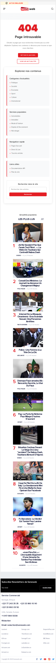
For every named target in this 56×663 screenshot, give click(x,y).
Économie (14, 90)
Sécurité (20, 355)
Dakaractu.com (26, 652)
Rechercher (28, 194)
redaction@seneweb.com (18, 625)
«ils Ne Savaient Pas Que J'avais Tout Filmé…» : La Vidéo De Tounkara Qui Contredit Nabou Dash (29, 249)
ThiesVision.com (26, 634)
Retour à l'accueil (28, 55)
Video (18, 255)
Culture (14, 97)
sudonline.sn (25, 643)
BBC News (46, 639)
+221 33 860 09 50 (10, 607)
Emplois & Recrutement (19, 127)
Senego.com (25, 629)
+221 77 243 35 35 (10, 603)
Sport (13, 94)
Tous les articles (17, 153)
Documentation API (18, 168)
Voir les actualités (28, 61)
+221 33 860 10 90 (28, 603)
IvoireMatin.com (48, 634)
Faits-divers (22, 324)
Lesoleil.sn (5, 634)
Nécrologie (15, 131)
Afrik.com (46, 643)
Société (14, 86)
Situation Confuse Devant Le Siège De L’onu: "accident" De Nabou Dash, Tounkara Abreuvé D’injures (30, 451)
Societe (20, 493)
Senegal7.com (25, 639)
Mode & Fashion (17, 123)
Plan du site (15, 172)
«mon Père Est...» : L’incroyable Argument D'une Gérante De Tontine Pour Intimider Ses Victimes (31, 557)
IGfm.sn (4, 639)
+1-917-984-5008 (9, 616)
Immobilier (14, 120)
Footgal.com (6, 643)
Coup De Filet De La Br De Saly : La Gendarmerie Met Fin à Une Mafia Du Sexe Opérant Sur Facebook (30, 487)
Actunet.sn (5, 652)
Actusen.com (6, 648)
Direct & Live (15, 150)
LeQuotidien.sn (26, 648)
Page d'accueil (16, 146)
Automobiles (15, 116)
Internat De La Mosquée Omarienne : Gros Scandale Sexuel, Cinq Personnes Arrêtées (30, 318)
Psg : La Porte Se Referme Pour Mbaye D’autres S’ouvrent (30, 416)
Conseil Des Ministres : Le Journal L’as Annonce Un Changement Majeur (30, 283)
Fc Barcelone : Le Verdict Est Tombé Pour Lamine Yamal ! (30, 521)
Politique (14, 83)
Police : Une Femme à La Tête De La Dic (30, 351)
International (15, 101)
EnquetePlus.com (48, 629)
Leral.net (4, 629)
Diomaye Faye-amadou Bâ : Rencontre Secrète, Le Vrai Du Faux (30, 383)
